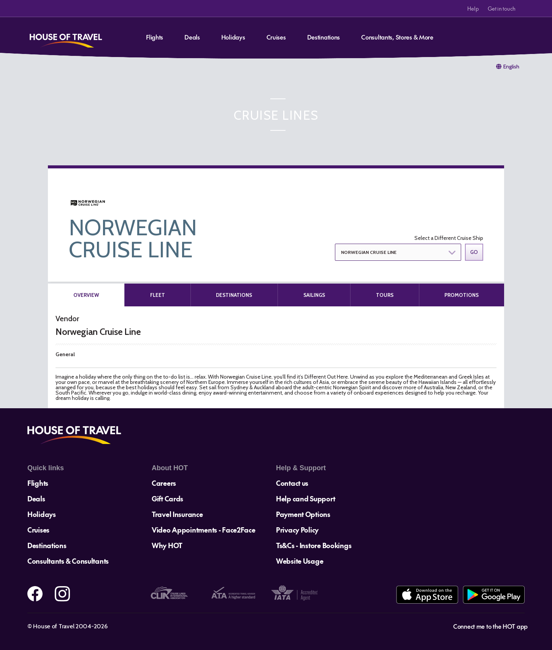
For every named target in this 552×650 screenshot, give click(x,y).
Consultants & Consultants (68, 561)
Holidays (233, 37)
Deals (192, 37)
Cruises (276, 37)
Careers (164, 483)
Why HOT (167, 545)
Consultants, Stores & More (397, 37)
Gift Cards (167, 498)
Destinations (323, 37)
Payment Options (303, 514)
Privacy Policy (297, 529)
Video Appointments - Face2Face (203, 529)
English (511, 66)
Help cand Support (305, 498)
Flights (154, 37)
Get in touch (502, 8)
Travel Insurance (177, 514)
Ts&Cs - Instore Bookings (313, 545)
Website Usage (299, 561)
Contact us (292, 483)
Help (473, 8)
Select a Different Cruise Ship (448, 238)
